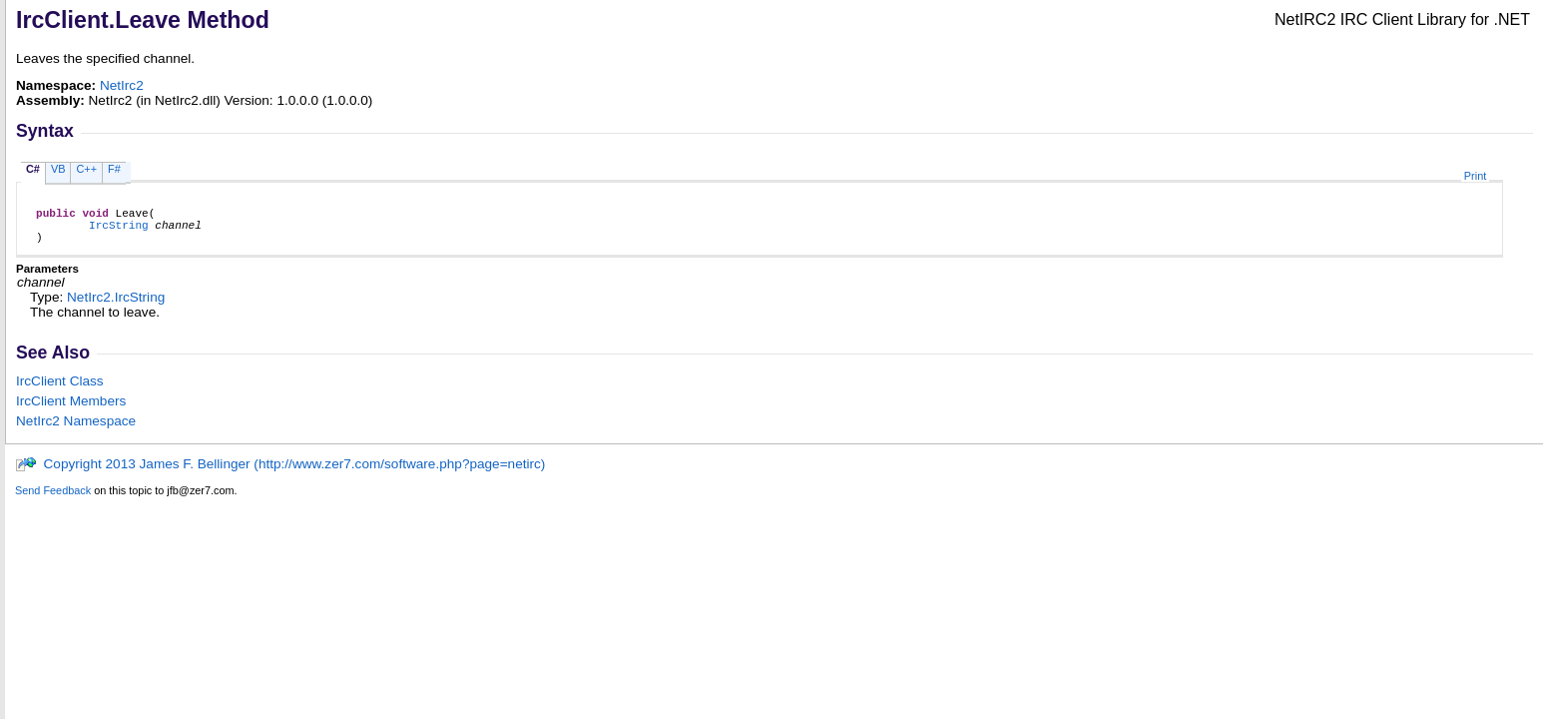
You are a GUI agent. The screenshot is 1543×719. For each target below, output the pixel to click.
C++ (86, 169)
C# (33, 169)
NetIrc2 (122, 85)
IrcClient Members (71, 409)
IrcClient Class (60, 389)
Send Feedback (53, 499)
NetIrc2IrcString (116, 306)
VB (58, 169)
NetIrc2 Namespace (76, 429)
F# (114, 169)
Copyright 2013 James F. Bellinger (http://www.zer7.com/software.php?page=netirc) (280, 472)
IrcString (119, 230)
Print (1475, 176)
